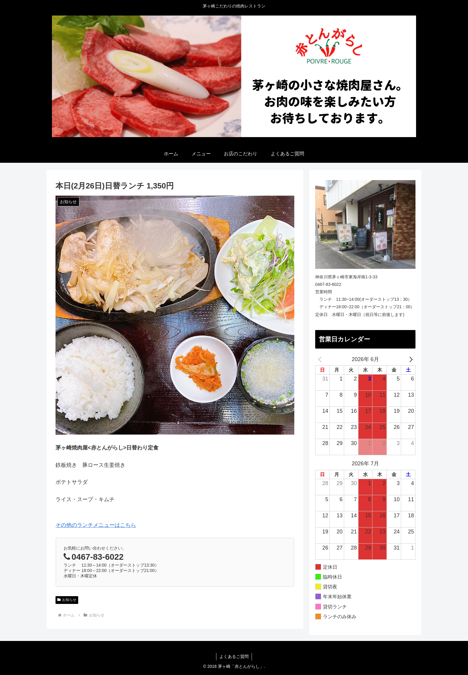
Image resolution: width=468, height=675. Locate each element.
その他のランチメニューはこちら (96, 525)
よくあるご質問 (234, 656)
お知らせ (66, 600)
